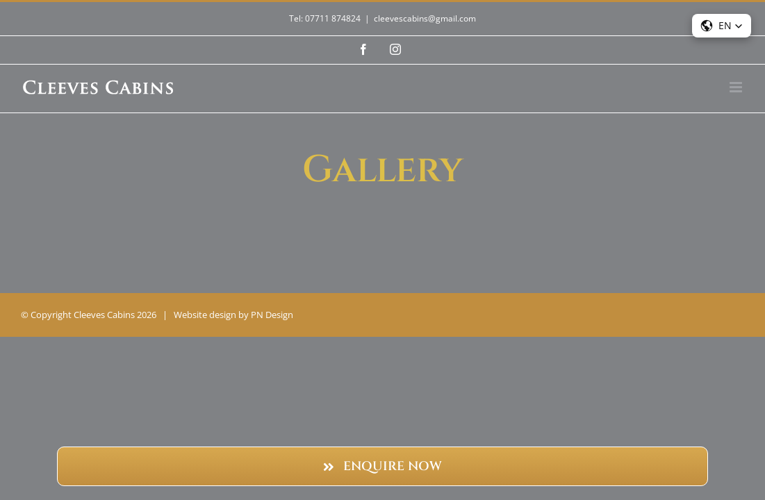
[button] (721, 25)
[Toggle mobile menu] (737, 87)
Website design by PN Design (233, 314)
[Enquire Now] (382, 466)
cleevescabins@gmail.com (425, 18)
